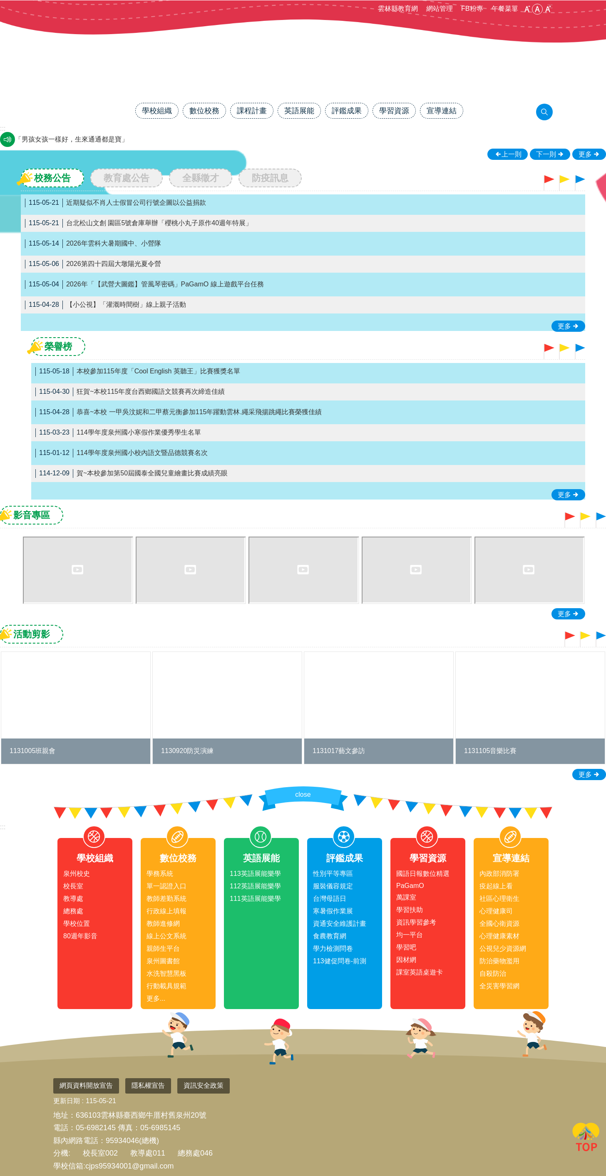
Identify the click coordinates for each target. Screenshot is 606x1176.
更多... (156, 998)
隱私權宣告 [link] (148, 1085)
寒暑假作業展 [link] (333, 911)
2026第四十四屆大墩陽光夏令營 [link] (93, 264)
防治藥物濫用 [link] (499, 961)
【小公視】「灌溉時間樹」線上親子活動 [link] (105, 305)
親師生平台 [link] (163, 948)
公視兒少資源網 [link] (502, 948)
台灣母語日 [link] (329, 898)
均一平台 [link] (409, 934)
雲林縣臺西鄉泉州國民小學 (303, 74)
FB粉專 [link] (472, 8)
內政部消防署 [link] (499, 873)
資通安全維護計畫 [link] (339, 923)
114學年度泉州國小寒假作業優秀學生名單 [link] (118, 432)
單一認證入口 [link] (166, 886)
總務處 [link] (73, 911)
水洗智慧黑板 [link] (166, 973)
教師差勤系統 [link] (166, 898)
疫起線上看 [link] (496, 886)
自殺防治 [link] (492, 973)
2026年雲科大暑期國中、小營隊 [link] (93, 243)
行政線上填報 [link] (166, 911)
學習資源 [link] (394, 111)
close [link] (302, 794)
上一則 (512, 154)
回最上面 (586, 1138)
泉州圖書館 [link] (163, 961)
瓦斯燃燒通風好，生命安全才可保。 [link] (68, 139)
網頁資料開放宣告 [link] (86, 1085)
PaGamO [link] (410, 885)
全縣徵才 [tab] (200, 178)
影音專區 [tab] (31, 515)
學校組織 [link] (157, 111)
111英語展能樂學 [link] (255, 898)
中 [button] (537, 9)
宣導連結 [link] (442, 111)
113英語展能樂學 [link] (255, 873)
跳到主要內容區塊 (4, 4)
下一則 (546, 154)
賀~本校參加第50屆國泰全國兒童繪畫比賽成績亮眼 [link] (131, 473)
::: (2, 826)
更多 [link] (585, 154)
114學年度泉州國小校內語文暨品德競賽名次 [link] (121, 453)
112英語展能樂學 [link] (255, 886)
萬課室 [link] (406, 897)
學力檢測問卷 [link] (333, 948)
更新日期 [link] (66, 1100)
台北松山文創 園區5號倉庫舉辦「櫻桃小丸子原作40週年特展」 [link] (138, 223)
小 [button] (527, 9)
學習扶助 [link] (409, 909)
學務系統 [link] (160, 873)
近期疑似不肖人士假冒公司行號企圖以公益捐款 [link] (115, 203)
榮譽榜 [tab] (58, 346)
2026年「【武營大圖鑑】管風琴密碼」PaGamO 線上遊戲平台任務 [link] (144, 284)
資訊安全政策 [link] (204, 1085)
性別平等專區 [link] (333, 873)
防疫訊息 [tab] (270, 178)
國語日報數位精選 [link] (423, 873)
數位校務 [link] (204, 111)
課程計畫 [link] (252, 111)
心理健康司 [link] (496, 911)
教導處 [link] (73, 898)
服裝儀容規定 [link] (333, 886)
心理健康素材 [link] (499, 936)
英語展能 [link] (299, 111)
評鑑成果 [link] (347, 111)
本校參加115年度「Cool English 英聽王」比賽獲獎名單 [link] (137, 371)
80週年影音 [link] (80, 936)
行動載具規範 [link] (166, 986)
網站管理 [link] (439, 8)
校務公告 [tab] (52, 178)
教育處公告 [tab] (126, 178)
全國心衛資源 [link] (499, 923)
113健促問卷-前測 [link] (339, 961)
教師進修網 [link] (163, 923)
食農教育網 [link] (329, 936)
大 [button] (548, 9)
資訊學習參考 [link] (416, 922)
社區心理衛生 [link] (499, 898)
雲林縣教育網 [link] (398, 8)
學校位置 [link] (76, 923)
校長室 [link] (73, 886)
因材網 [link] (406, 959)
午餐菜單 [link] (505, 8)
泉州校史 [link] (76, 873)
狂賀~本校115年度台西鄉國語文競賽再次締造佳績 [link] (130, 392)
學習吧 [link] (406, 947)
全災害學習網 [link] (499, 986)
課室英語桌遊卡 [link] (419, 972)
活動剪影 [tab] (31, 634)
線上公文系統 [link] (166, 936)
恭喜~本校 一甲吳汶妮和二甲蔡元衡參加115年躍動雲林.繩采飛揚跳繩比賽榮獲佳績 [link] (178, 412)
